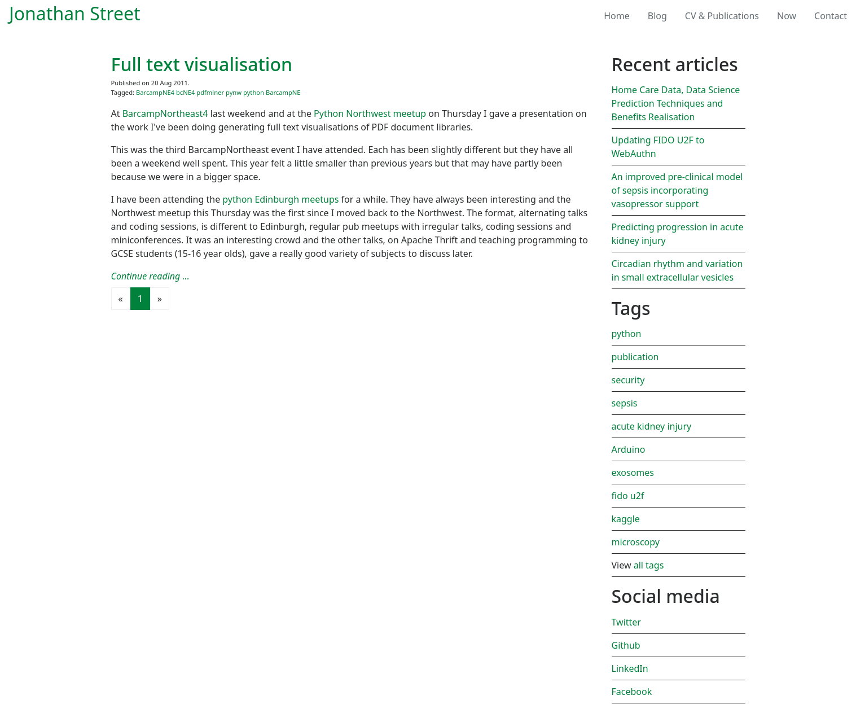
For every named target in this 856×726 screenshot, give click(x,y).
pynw (234, 92)
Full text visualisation (202, 64)
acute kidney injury (652, 426)
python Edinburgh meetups (280, 199)
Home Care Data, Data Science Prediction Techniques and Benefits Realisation (676, 103)
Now (786, 16)
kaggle (626, 519)
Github (626, 645)
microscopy (636, 542)
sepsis (625, 403)
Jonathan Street (75, 13)
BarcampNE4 (155, 92)
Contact (830, 16)
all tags (649, 565)
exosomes (633, 472)
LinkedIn (630, 668)
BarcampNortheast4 (165, 113)
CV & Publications (722, 16)
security (628, 380)
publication (635, 357)
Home (617, 16)
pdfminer (210, 92)
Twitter (626, 622)
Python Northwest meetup (370, 113)
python (253, 92)
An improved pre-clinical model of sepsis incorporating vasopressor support (677, 190)
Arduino (629, 449)
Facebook (632, 691)
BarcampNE (283, 92)
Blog (662, 15)
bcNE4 (185, 92)
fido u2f (628, 495)
